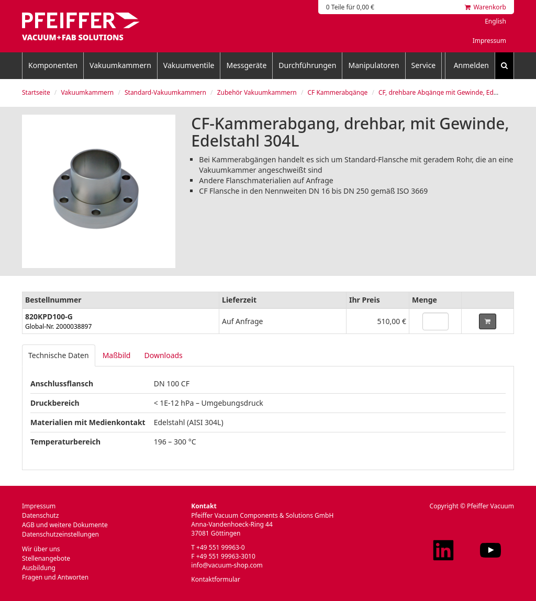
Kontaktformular (215, 579)
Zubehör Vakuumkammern (257, 92)
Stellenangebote (46, 558)
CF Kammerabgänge (337, 92)
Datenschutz (40, 515)
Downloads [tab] (163, 355)
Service (423, 65)
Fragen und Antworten (55, 577)
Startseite (36, 92)
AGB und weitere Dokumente (65, 524)
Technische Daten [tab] (58, 355)
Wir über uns (41, 548)
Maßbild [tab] (117, 355)
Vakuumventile (189, 65)
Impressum (489, 40)
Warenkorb (485, 7)
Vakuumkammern (120, 65)
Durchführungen (307, 65)
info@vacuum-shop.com (226, 565)
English (495, 21)
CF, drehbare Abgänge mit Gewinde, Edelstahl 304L (453, 92)
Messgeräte (246, 65)
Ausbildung (38, 567)
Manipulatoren (373, 65)
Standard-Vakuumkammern (165, 92)
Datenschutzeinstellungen (60, 534)
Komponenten (52, 65)
